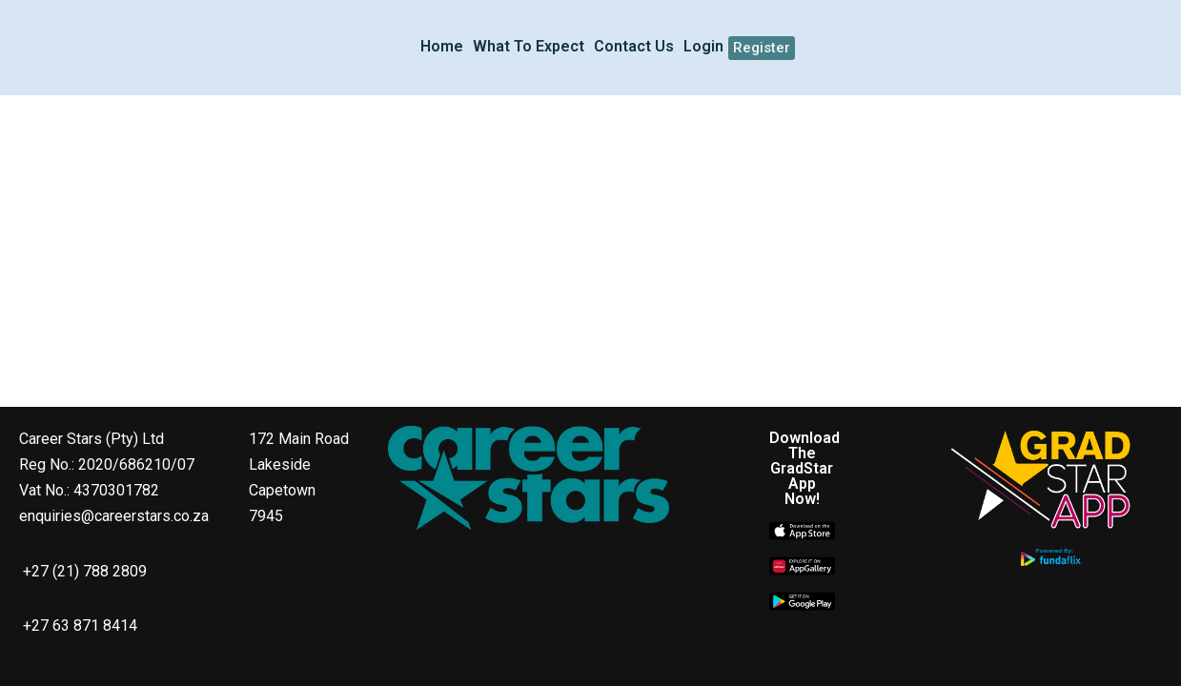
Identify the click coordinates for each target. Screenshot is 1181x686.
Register (761, 47)
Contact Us (634, 46)
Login (703, 46)
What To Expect (528, 46)
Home (441, 46)
